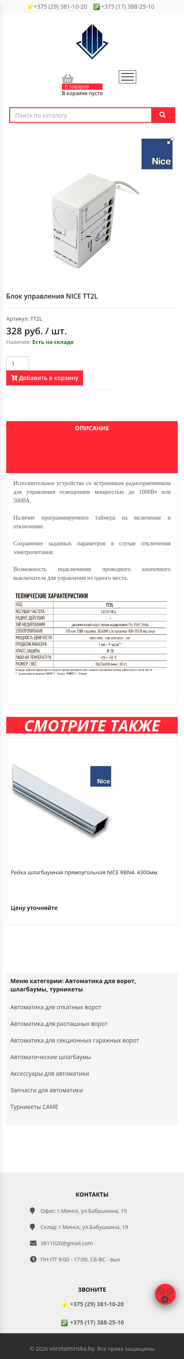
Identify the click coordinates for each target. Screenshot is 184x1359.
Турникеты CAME (34, 1107)
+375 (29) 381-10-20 (92, 1304)
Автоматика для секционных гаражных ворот (74, 1040)
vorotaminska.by (71, 1348)
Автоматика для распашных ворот (59, 1024)
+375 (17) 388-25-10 (92, 1322)
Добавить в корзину (45, 378)
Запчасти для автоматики (46, 1090)
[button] (170, 140)
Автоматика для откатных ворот (55, 1007)
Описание (92, 428)
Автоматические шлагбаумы (50, 1057)
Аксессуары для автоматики (49, 1073)
